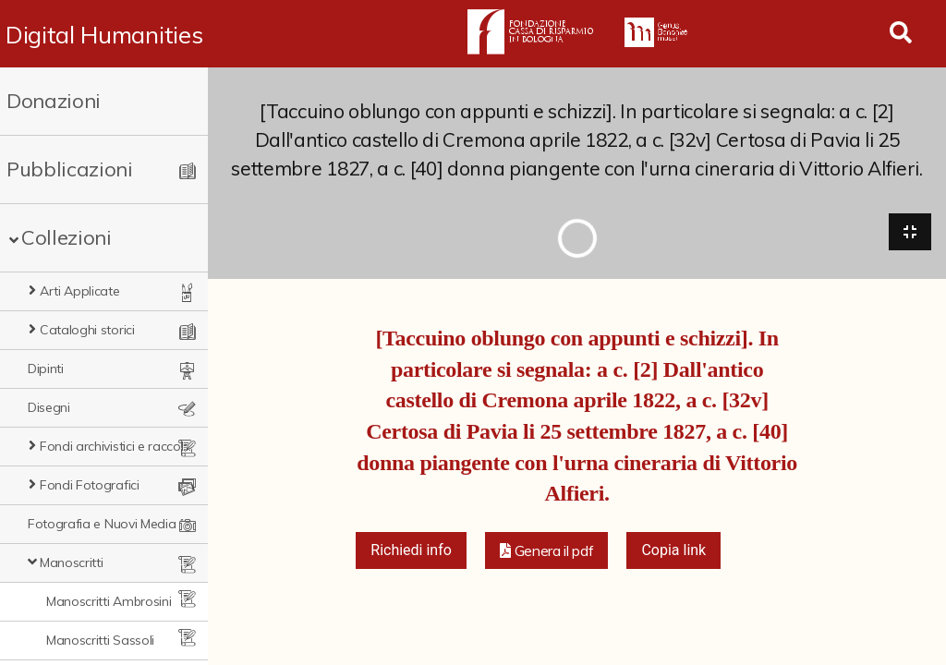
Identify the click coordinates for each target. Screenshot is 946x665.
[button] (547, 550)
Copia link (673, 550)
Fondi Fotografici (89, 485)
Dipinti (46, 368)
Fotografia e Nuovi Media (102, 523)
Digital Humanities (104, 34)
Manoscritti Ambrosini (108, 601)
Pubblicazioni (69, 169)
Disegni (49, 407)
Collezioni (66, 237)
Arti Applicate (80, 291)
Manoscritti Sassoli (100, 640)
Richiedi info (411, 550)
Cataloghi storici (87, 329)
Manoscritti (71, 562)
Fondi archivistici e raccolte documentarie (116, 446)
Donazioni (53, 101)
